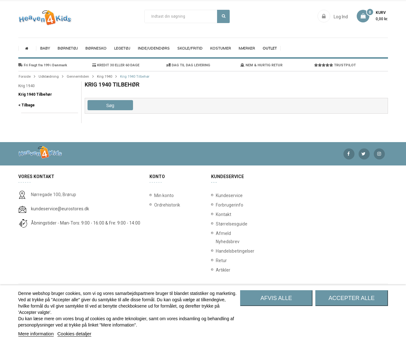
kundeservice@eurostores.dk (60, 208)
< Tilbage (26, 105)
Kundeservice (217, 195)
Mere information (36, 333)
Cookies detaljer (75, 333)
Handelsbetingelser (217, 251)
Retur (217, 260)
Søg (223, 16)
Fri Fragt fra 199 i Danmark (42, 65)
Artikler (217, 270)
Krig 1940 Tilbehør (35, 94)
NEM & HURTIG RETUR (261, 65)
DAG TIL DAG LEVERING (188, 65)
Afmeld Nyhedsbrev (217, 237)
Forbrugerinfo (217, 204)
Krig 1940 (26, 86)
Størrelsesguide (217, 223)
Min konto (164, 195)
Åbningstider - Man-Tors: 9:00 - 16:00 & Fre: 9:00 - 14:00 (85, 222)
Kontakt (217, 214)
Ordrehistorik (165, 204)
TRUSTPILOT (335, 65)
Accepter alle (352, 298)
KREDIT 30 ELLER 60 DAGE (115, 65)
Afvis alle (276, 298)
